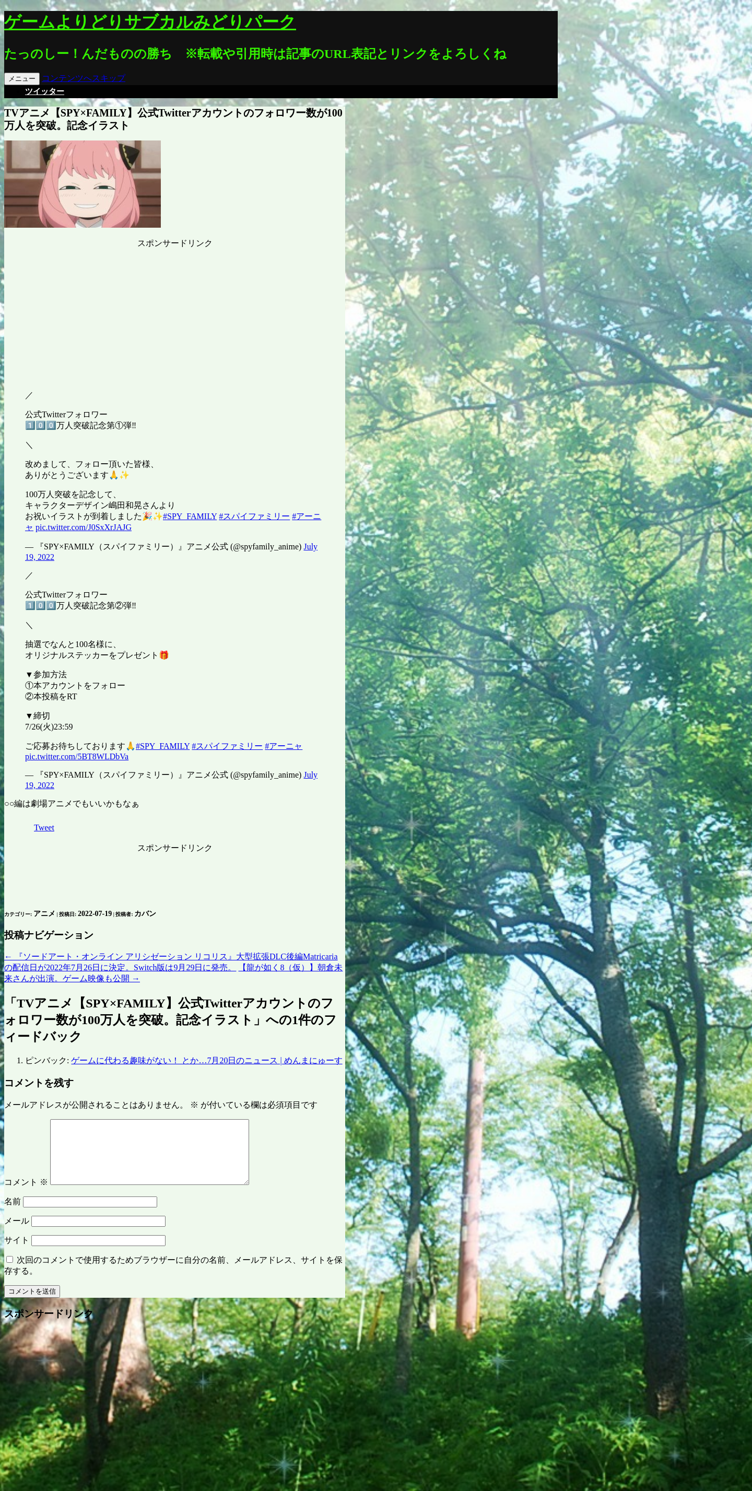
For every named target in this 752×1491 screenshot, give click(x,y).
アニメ (44, 914)
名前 (12, 1214)
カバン (145, 914)
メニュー (22, 79)
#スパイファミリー (254, 516)
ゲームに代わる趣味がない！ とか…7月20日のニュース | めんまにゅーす (206, 1060)
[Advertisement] (175, 314)
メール (16, 1233)
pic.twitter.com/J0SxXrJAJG (84, 527)
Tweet (44, 827)
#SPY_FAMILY (190, 516)
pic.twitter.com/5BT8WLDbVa (76, 756)
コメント (26, 1194)
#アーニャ (283, 746)
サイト (16, 1252)
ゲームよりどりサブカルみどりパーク (150, 22)
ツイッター (44, 91)
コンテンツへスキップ (83, 78)
